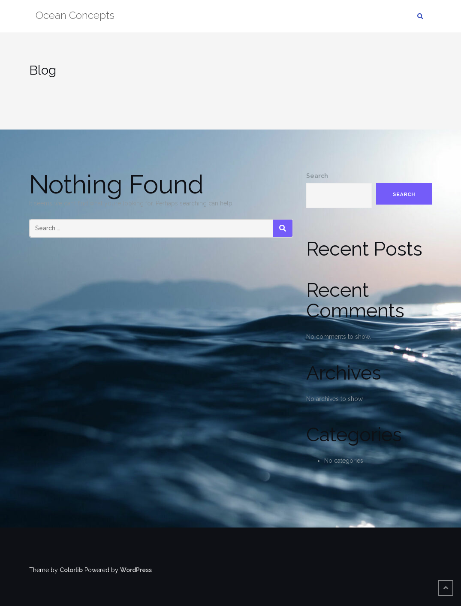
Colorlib (71, 570)
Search (317, 175)
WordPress (136, 570)
